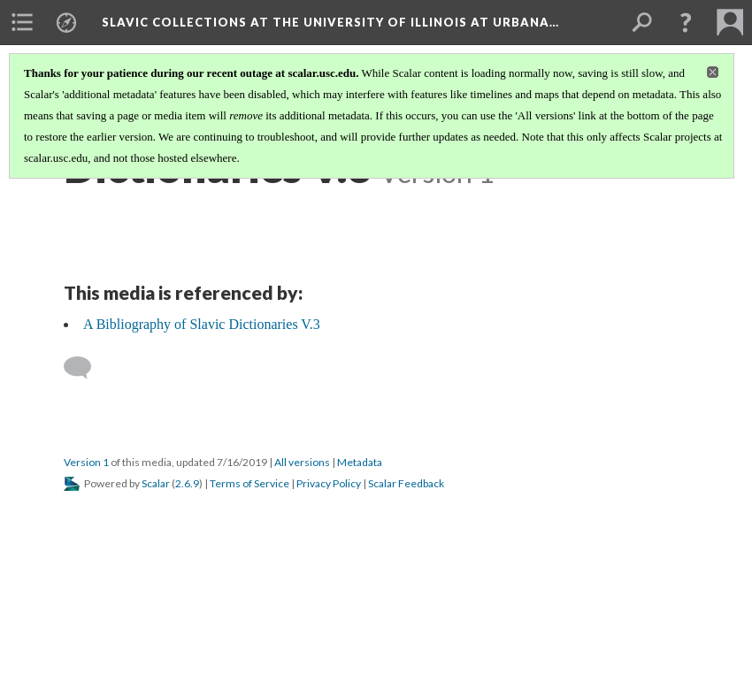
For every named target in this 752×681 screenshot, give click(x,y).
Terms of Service (249, 483)
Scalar (156, 483)
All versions (302, 462)
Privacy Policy (328, 483)
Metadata (359, 462)
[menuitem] (22, 22)
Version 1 (86, 462)
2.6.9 (187, 483)
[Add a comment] (85, 367)
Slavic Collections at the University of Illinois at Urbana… (330, 22)
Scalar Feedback (406, 483)
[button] (686, 22)
